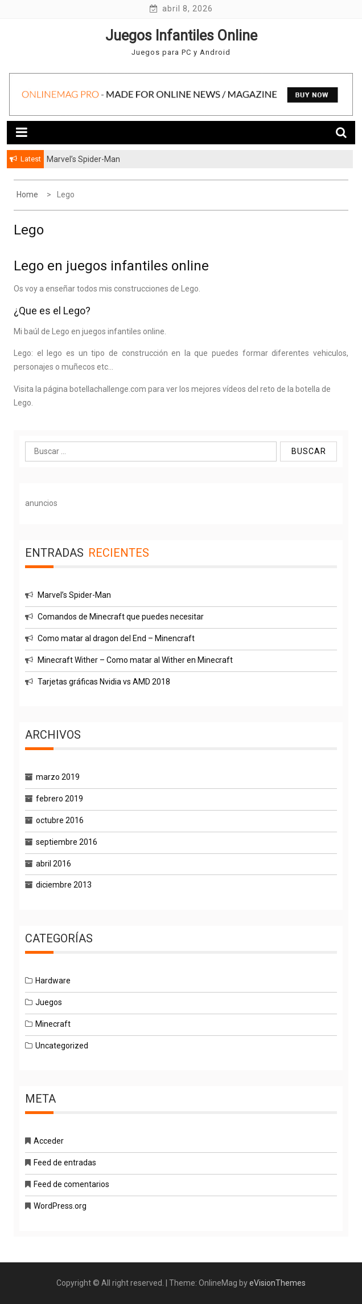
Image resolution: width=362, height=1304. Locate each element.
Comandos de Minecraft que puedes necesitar (121, 616)
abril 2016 (53, 863)
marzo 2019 (58, 776)
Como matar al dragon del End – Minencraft (116, 638)
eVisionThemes (277, 1282)
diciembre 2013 (64, 884)
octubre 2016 (60, 820)
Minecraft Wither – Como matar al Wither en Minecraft (135, 660)
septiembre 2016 (66, 842)
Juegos (48, 1002)
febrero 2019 (59, 798)
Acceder (49, 1140)
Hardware (53, 980)
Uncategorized (61, 1045)
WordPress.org (60, 1205)
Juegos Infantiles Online (181, 35)
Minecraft (53, 1023)
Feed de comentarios (71, 1184)
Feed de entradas (65, 1162)
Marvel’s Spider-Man (74, 595)
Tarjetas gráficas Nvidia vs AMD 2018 (104, 681)
